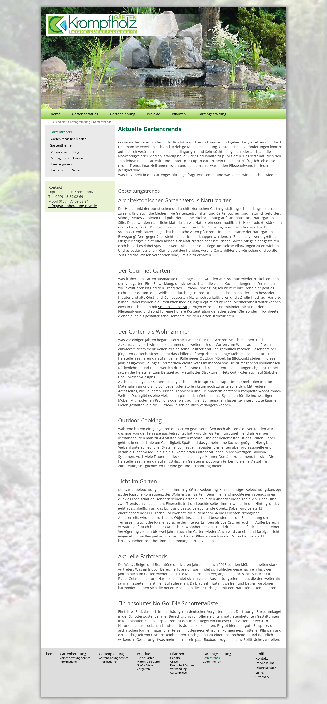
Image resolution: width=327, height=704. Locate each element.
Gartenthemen (62, 145)
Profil (259, 653)
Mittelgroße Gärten (149, 661)
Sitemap (262, 677)
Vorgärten (143, 669)
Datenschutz (265, 667)
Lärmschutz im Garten (66, 170)
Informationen (69, 661)
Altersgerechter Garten (67, 158)
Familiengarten (61, 164)
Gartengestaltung (212, 114)
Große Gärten (146, 665)
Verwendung (178, 669)
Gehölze (175, 658)
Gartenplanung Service (113, 658)
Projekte (153, 114)
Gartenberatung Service (75, 658)
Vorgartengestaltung (65, 152)
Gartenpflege (178, 672)
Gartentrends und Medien (68, 139)
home (55, 114)
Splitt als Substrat (172, 306)
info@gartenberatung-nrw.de (72, 205)
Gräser (174, 661)
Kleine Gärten (145, 658)
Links (259, 672)
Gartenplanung (122, 114)
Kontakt (261, 658)
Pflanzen (179, 114)
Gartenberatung (85, 114)
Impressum (264, 663)
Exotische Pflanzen (182, 665)
